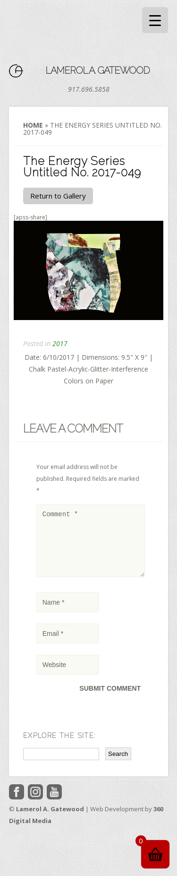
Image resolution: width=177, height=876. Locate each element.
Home (33, 125)
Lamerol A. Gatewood (97, 70)
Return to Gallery (58, 195)
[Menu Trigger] (155, 20)
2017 (59, 343)
